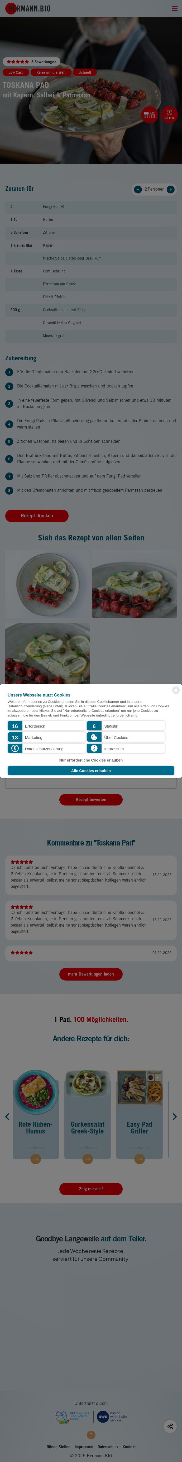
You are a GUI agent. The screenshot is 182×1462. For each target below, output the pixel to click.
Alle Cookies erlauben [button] (91, 770)
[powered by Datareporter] (176, 693)
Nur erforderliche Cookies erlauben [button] (91, 760)
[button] (47, 725)
